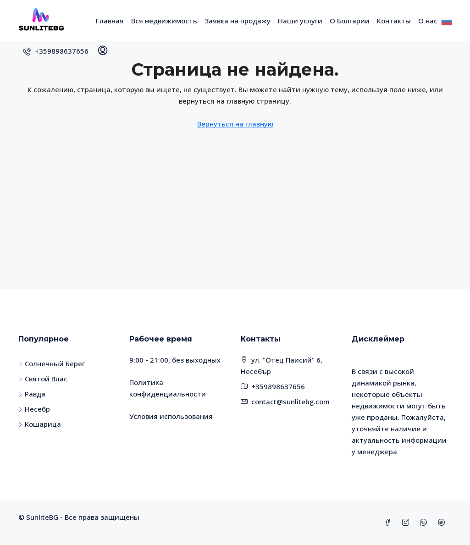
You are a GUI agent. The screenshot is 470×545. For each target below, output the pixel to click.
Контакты (394, 20)
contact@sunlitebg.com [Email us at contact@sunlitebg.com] (290, 401)
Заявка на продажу (238, 20)
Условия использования (171, 416)
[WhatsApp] (425, 522)
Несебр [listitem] (34, 408)
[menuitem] (55, 51)
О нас (427, 20)
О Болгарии (350, 20)
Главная (110, 20)
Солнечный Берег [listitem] (51, 363)
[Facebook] (389, 522)
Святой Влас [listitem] (42, 378)
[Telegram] (443, 522)
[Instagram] (407, 522)
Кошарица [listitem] (39, 424)
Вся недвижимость (164, 20)
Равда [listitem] (31, 393)
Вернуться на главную (235, 123)
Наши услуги (300, 20)
